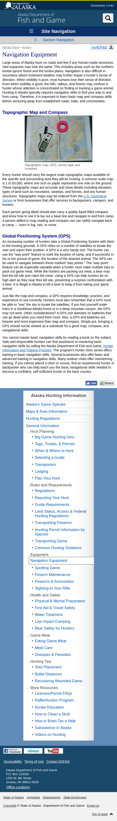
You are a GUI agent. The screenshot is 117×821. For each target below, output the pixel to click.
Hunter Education (49, 707)
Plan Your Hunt (47, 478)
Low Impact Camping (52, 621)
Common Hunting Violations (58, 548)
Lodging (41, 471)
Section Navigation (58, 40)
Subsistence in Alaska (53, 728)
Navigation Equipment (48, 561)
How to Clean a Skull (52, 714)
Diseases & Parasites (53, 655)
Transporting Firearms (53, 523)
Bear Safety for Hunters (54, 628)
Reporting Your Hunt (52, 498)
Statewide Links (102, 5)
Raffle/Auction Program (54, 700)
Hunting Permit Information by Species (60, 532)
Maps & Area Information (46, 411)
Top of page (100, 814)
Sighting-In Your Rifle (52, 588)
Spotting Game (47, 568)
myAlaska (33, 797)
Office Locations (18, 787)
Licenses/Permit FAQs (53, 693)
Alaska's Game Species (45, 404)
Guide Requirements (52, 505)
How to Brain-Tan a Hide (55, 721)
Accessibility (13, 761)
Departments (51, 797)
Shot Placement (48, 667)
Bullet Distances (48, 674)
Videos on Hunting (50, 735)
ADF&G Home (10, 47)
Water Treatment (49, 615)
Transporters (45, 465)
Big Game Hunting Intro (54, 437)
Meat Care (43, 648)
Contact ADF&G (58, 761)
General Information (42, 426)
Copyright (9, 805)
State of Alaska (22, 6)
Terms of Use (34, 761)
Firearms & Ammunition (54, 581)
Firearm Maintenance (52, 575)
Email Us (93, 805)
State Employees (74, 797)
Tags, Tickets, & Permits (55, 444)
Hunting (26, 47)
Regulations (45, 491)
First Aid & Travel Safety (55, 608)
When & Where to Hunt (54, 451)
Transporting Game (51, 541)
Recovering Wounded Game (58, 681)
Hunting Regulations (43, 418)
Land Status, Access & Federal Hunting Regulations (60, 513)
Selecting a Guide (50, 458)
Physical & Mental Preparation (60, 601)
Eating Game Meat (50, 641)
